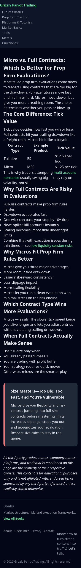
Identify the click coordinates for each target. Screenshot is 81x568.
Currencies (10, 43)
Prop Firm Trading (15, 17)
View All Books (13, 518)
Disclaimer (21, 531)
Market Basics (12, 27)
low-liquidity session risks (52, 245)
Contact (49, 531)
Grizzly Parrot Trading (18, 5)
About (7, 531)
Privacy (36, 531)
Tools (6, 32)
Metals (7, 38)
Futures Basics (12, 12)
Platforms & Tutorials (17, 22)
